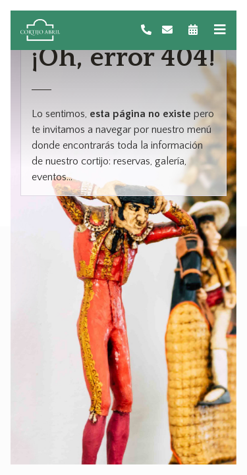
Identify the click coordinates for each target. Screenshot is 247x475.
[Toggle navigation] (220, 30)
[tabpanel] (123, 237)
